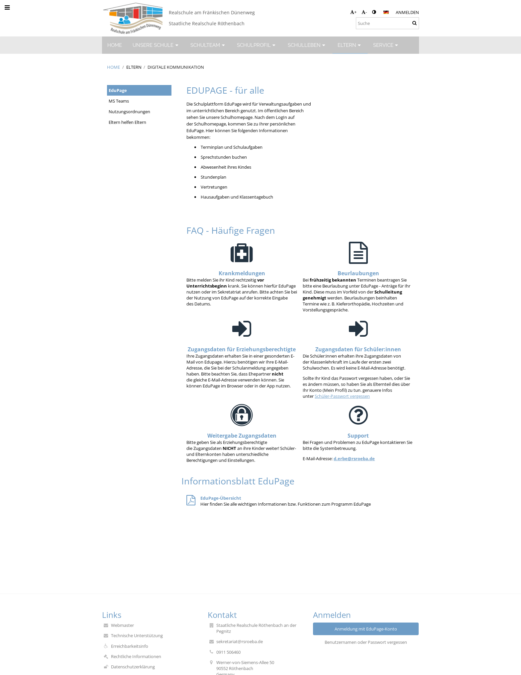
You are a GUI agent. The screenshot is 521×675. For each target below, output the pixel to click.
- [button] (364, 12)
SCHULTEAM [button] (208, 45)
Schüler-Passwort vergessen (342, 396)
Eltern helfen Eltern (127, 122)
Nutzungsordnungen (129, 112)
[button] (386, 12)
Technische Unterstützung (137, 635)
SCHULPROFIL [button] (257, 45)
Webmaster (122, 625)
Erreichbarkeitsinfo (129, 646)
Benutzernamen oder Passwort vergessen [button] (366, 642)
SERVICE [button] (386, 45)
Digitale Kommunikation (176, 67)
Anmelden (407, 12)
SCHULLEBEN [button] (307, 45)
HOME (113, 67)
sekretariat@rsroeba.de (239, 641)
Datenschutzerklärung (133, 667)
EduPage (118, 90)
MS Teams (119, 101)
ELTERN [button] (350, 45)
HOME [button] (114, 45)
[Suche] (387, 23)
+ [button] (353, 12)
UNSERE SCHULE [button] (156, 45)
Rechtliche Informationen (136, 656)
